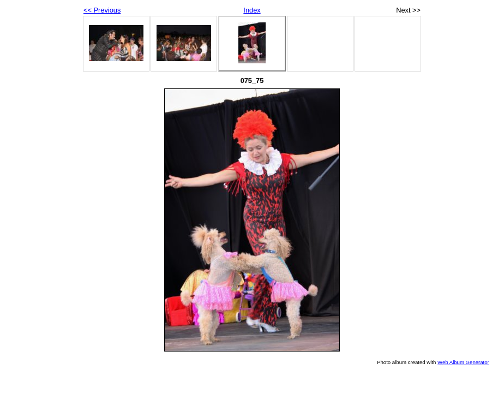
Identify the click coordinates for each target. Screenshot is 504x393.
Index (251, 10)
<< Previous (102, 10)
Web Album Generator (463, 362)
